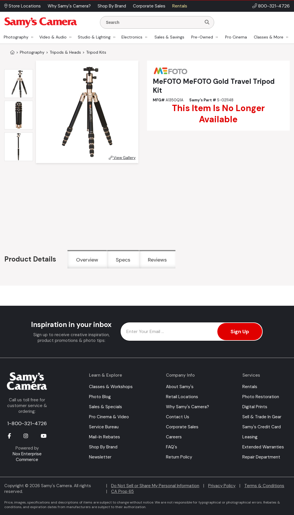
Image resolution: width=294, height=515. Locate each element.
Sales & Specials (105, 407)
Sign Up (240, 331)
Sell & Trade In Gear (261, 417)
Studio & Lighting (94, 37)
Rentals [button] (179, 6)
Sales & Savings (169, 37)
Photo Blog (100, 397)
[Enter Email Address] (191, 331)
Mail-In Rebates (104, 437)
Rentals (249, 387)
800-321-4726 (274, 6)
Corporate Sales (182, 427)
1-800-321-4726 (27, 423)
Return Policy (179, 457)
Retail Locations (182, 397)
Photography (16, 37)
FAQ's (171, 447)
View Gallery (122, 157)
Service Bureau (104, 427)
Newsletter (100, 457)
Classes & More (268, 37)
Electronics (131, 37)
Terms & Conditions (264, 486)
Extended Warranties (263, 447)
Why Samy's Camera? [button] (69, 6)
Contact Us (177, 417)
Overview (87, 259)
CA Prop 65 (122, 491)
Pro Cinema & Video (109, 417)
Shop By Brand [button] (112, 6)
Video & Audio (53, 37)
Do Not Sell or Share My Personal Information (155, 486)
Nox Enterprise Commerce (27, 456)
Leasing (250, 437)
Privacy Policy (221, 486)
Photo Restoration (260, 397)
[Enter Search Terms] (153, 22)
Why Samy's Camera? (187, 407)
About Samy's (180, 387)
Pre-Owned (202, 37)
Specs (123, 259)
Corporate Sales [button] (149, 6)
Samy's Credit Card (261, 427)
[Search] (207, 22)
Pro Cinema (236, 37)
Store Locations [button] (22, 6)
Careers (174, 437)
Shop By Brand (103, 447)
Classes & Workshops (111, 387)
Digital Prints (254, 407)
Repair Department (261, 457)
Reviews (157, 259)
